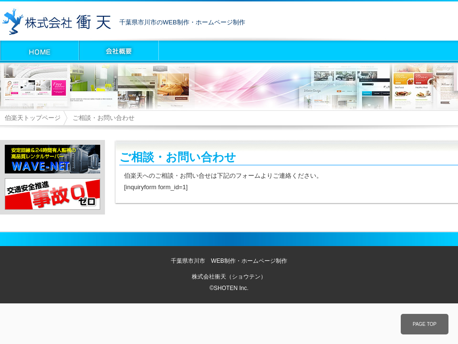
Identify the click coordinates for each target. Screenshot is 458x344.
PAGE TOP (425, 324)
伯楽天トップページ (33, 117)
